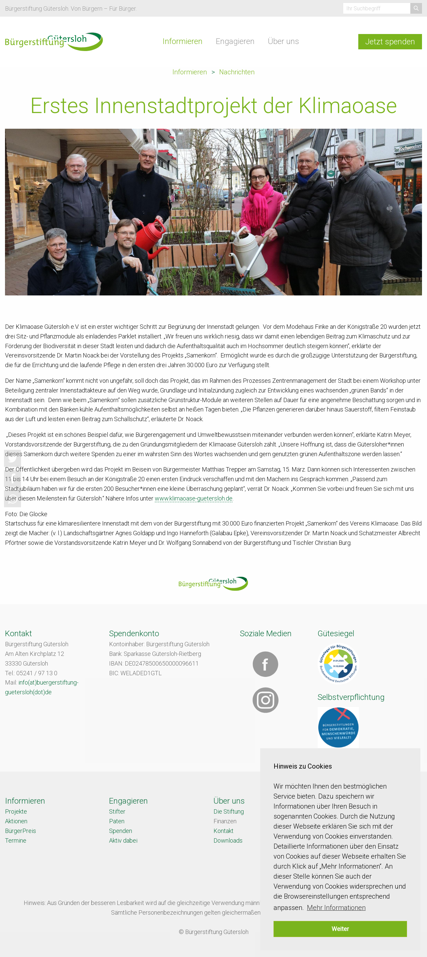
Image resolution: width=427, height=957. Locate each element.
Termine (15, 840)
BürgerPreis (20, 830)
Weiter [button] (340, 928)
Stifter (117, 811)
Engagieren (235, 41)
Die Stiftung (229, 811)
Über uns (283, 41)
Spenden (120, 830)
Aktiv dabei (123, 840)
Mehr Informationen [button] (336, 908)
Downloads (228, 840)
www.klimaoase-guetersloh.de (194, 498)
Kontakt (224, 830)
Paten (116, 821)
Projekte (16, 811)
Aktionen (16, 821)
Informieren (182, 41)
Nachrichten (237, 72)
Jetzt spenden (390, 41)
